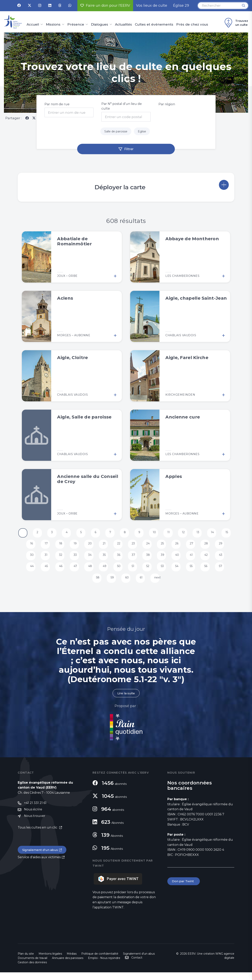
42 (226, 558)
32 (73, 558)
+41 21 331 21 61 (35, 811)
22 (134, 546)
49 (119, 571)
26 (195, 546)
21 (118, 546)
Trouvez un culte (235, 23)
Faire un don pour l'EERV (105, 5)
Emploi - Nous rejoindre (104, 965)
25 (180, 546)
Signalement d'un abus (40, 858)
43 (27, 571)
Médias (72, 961)
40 (196, 558)
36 (134, 558)
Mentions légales (50, 961)
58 (104, 584)
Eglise (143, 132)
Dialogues (99, 24)
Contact (136, 965)
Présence (75, 24)
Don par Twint (184, 889)
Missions (53, 24)
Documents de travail (32, 965)
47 (88, 571)
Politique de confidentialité (99, 961)
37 (150, 558)
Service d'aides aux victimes (39, 865)
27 (211, 546)
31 (57, 558)
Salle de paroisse (115, 132)
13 (209, 533)
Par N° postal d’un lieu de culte (121, 106)
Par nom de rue (56, 104)
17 (57, 546)
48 (104, 571)
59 (119, 584)
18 (72, 546)
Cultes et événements (154, 24)
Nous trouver (34, 824)
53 (180, 571)
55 (211, 571)
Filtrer (128, 150)
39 (180, 558)
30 (42, 558)
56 (226, 571)
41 (210, 558)
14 (225, 533)
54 (195, 571)
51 (149, 571)
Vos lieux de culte (151, 5)
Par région (166, 104)
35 (119, 558)
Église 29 (181, 5)
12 (194, 533)
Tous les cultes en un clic (38, 835)
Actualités (123, 24)
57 (89, 584)
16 (41, 546)
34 (104, 558)
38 (165, 558)
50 (134, 571)
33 (88, 558)
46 (73, 571)
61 (149, 584)
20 (104, 546)
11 (179, 533)
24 (165, 546)
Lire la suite (126, 701)
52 (165, 571)
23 (150, 546)
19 (87, 546)
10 (164, 533)
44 (42, 571)
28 (226, 546)
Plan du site (26, 961)
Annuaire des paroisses (67, 965)
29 (27, 558)
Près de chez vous (192, 24)
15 (26, 546)
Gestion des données (32, 970)
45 (57, 571)
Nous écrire (33, 817)
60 (135, 584)
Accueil (33, 24)
